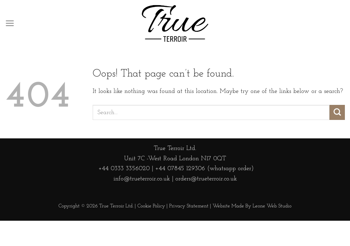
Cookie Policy (151, 206)
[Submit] (337, 112)
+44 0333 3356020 (123, 168)
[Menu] (10, 23)
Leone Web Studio (272, 206)
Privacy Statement (188, 206)
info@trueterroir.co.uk (141, 179)
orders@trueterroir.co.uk (206, 179)
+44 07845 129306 (180, 168)
